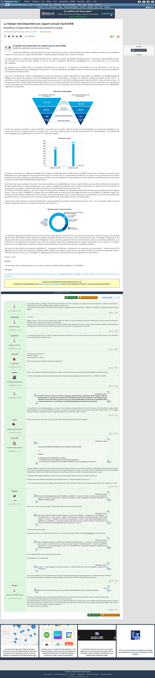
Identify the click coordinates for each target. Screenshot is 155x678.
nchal (15, 424)
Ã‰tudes (80, 1)
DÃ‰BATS (90, 7)
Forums (27, 1)
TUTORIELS (40, 7)
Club (94, 1)
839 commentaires (45, 33)
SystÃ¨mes (98, 4)
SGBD (79, 4)
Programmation (71, 4)
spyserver (15, 339)
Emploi (72, 1)
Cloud (30, 4)
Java (51, 4)
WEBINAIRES (52, 7)
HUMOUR (107, 7)
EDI (64, 4)
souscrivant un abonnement (50, 285)
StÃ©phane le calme (30, 33)
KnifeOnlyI (15, 321)
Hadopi (13, 258)
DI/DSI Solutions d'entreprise (18, 4)
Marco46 (14, 442)
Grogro (14, 589)
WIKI (96, 7)
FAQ (42, 1)
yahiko (14, 376)
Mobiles (90, 4)
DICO (100, 7)
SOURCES (83, 7)
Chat (55, 1)
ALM (39, 4)
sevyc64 (14, 358)
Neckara (14, 495)
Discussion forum (138, 50)
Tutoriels (35, 1)
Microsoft (45, 4)
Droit (88, 1)
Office (84, 4)
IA (35, 4)
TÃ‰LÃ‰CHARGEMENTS (71, 7)
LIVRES (60, 7)
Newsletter (63, 1)
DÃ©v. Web (57, 4)
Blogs (48, 1)
